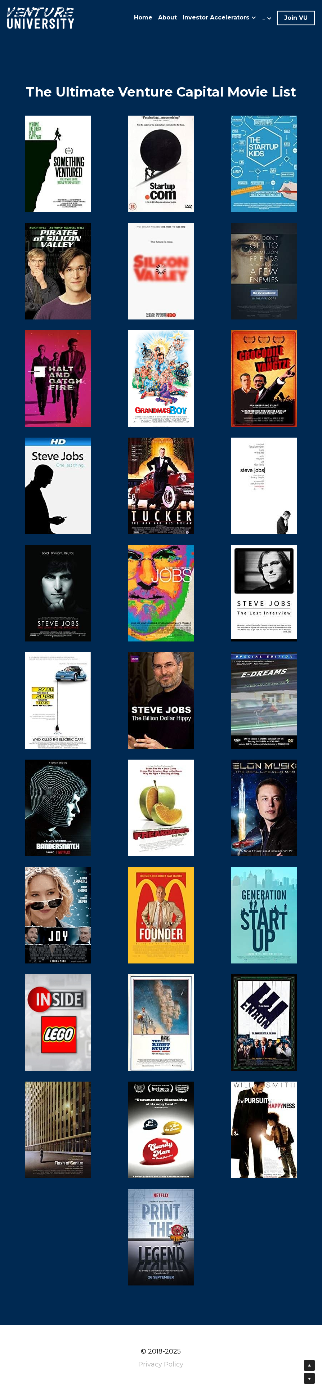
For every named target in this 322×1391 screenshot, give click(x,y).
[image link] (40, 17)
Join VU (296, 17)
